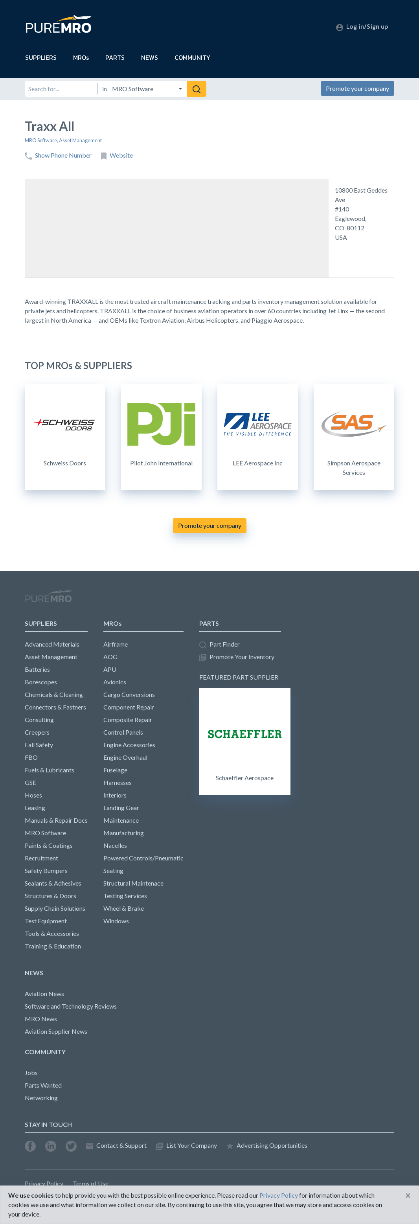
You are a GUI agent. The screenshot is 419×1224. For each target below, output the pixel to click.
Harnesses (117, 782)
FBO (31, 757)
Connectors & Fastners (55, 707)
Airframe (115, 644)
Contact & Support (116, 1145)
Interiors (115, 795)
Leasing (35, 807)
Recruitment (41, 858)
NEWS (149, 57)
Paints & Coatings (49, 845)
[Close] (408, 1195)
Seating (113, 870)
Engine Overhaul (125, 757)
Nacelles (115, 845)
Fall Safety (39, 744)
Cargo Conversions (129, 694)
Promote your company (357, 88)
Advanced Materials (52, 644)
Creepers (37, 732)
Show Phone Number (58, 155)
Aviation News (44, 993)
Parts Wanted (43, 1085)
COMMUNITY (192, 57)
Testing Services (125, 895)
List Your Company (186, 1145)
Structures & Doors (50, 895)
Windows (116, 920)
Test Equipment (46, 920)
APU (109, 669)
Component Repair (128, 707)
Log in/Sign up (362, 26)
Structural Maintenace (133, 883)
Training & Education (53, 946)
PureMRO (48, 599)
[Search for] (61, 89)
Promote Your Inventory (236, 657)
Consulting (39, 719)
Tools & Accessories (52, 933)
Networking (41, 1097)
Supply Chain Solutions (55, 908)
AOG (110, 656)
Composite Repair (127, 719)
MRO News (41, 1018)
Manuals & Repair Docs (56, 820)
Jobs (31, 1072)
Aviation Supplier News (56, 1031)
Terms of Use (90, 1183)
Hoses (33, 795)
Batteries (37, 669)
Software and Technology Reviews (71, 1006)
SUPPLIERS (41, 57)
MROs (81, 57)
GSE (30, 782)
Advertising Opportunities (266, 1145)
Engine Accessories (129, 744)
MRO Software (41, 140)
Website (117, 155)
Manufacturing (123, 832)
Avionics (114, 682)
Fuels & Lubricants (49, 770)
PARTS (115, 57)
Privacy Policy (44, 1183)
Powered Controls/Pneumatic (143, 858)
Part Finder (219, 644)
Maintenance (121, 820)
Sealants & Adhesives (53, 883)
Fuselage (115, 770)
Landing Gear (121, 807)
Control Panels (123, 732)
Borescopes (41, 682)
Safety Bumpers (46, 870)
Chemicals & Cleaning (54, 694)
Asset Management (80, 140)
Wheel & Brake (123, 908)
